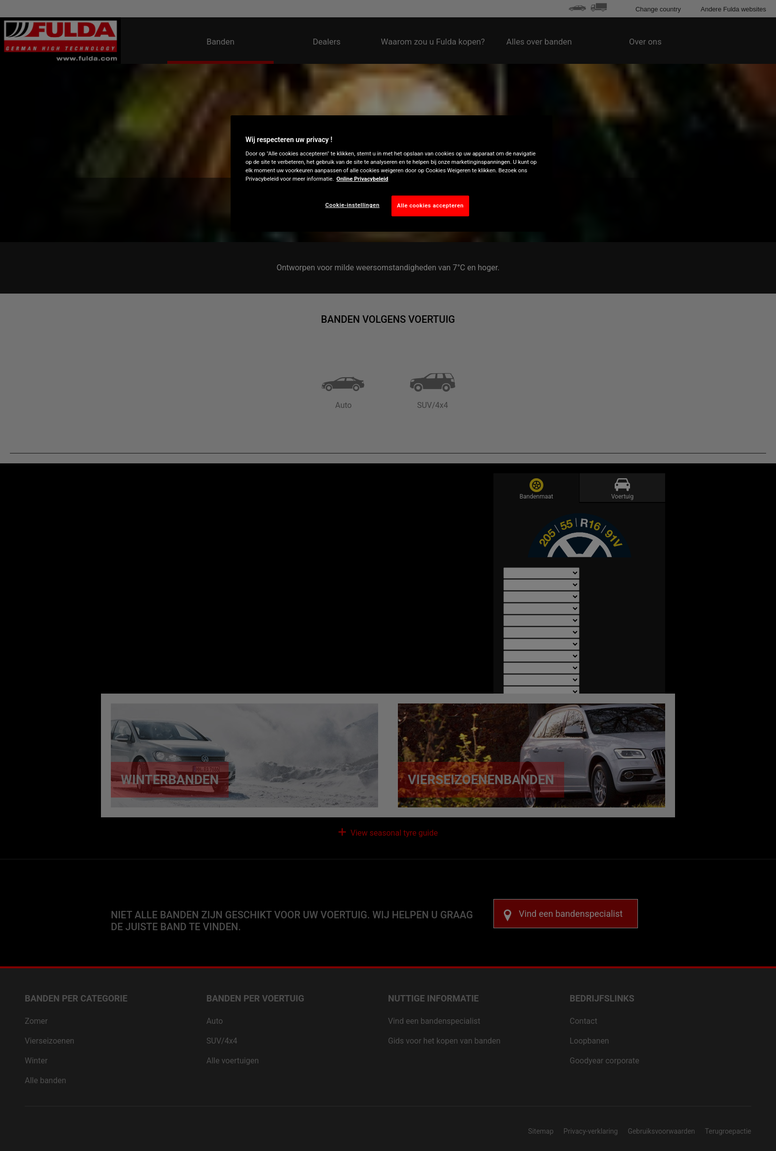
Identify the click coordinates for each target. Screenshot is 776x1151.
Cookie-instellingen (352, 204)
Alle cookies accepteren (430, 205)
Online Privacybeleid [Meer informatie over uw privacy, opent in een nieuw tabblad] (362, 178)
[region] (391, 173)
